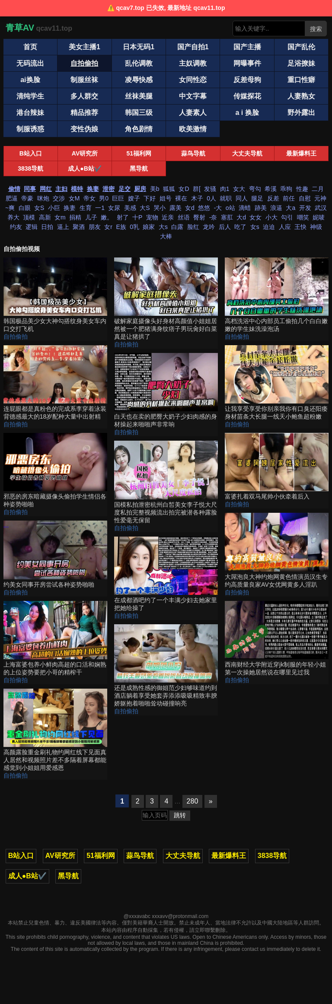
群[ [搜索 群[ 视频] (197, 188)
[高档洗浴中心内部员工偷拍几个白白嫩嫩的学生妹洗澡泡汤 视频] (277, 295)
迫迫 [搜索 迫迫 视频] (269, 226)
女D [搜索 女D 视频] (184, 188)
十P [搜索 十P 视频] (137, 217)
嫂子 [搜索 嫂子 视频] (134, 198)
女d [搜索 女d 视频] (190, 207)
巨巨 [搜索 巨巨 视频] (118, 198)
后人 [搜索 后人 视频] (225, 226)
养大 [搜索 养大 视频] (13, 217)
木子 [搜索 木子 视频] (197, 198)
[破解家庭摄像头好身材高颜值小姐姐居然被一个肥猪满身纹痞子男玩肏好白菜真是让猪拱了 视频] (166, 299)
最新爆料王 (301, 153)
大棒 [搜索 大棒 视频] (166, 236)
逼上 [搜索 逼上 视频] (63, 226)
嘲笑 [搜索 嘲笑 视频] (303, 217)
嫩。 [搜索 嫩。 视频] (107, 217)
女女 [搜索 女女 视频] (255, 217)
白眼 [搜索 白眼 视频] (25, 207)
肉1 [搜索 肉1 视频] (225, 188)
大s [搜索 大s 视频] (163, 226)
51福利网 (139, 153)
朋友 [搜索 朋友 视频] (95, 226)
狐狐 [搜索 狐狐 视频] (169, 188)
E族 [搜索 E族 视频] (121, 226)
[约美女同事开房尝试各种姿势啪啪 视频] (55, 554)
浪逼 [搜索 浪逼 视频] (276, 207)
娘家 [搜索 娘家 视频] (149, 226)
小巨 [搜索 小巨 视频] (54, 207)
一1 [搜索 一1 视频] (100, 207)
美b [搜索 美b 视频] (155, 188)
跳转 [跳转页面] (180, 815)
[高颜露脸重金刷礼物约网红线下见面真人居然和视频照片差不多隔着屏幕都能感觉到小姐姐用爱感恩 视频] (55, 730)
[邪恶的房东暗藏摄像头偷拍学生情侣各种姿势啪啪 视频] (55, 470)
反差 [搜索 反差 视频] (273, 198)
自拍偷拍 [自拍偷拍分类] (15, 336)
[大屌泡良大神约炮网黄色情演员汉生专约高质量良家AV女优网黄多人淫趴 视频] (277, 550)
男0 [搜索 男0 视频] (104, 198)
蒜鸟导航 (193, 153)
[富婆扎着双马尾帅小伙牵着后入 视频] (277, 467)
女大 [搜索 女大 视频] (239, 188)
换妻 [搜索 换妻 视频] (70, 207)
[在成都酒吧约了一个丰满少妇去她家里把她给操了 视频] (166, 574)
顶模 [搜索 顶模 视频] (29, 217)
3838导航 (30, 168)
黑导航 (139, 168)
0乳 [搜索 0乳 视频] (134, 226)
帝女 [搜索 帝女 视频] (89, 198)
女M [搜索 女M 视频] (74, 198)
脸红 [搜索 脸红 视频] (193, 226)
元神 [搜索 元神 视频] (320, 198)
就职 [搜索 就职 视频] (226, 198)
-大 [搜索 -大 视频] (218, 207)
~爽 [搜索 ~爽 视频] (10, 207)
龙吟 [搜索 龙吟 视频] (209, 226)
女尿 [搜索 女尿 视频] (114, 207)
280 (192, 801)
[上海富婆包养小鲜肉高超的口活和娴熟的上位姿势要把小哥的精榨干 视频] (55, 639)
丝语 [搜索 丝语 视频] (184, 217)
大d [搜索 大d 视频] (241, 217)
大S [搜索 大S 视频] (145, 207)
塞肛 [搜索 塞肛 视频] (227, 217)
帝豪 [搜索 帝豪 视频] (27, 198)
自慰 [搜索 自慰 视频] (305, 198)
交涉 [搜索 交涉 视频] (59, 198)
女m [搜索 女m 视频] (60, 217)
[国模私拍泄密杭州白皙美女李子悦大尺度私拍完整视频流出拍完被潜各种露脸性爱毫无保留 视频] (166, 482)
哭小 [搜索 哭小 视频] (159, 207)
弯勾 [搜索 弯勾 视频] (255, 188)
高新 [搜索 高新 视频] (45, 217)
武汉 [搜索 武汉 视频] (321, 207)
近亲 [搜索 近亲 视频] (168, 217)
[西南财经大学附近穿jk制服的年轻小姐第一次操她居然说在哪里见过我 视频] (277, 639)
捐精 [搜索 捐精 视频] (75, 217)
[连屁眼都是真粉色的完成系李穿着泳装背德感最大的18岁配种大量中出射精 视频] (55, 383)
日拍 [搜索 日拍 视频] (47, 226)
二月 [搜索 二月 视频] (318, 188)
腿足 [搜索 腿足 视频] (257, 198)
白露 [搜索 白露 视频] (177, 226)
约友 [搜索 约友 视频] (16, 226)
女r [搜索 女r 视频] (108, 226)
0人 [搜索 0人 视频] (211, 198)
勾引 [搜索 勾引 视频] (287, 217)
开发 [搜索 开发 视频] (305, 207)
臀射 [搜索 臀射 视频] (199, 217)
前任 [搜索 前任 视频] (289, 198)
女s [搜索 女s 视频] (254, 226)
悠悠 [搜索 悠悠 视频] (204, 207)
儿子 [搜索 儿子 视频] (91, 217)
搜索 (316, 28)
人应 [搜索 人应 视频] (285, 226)
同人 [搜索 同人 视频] (242, 198)
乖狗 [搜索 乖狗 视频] (286, 188)
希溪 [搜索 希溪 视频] (271, 188)
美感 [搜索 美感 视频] (130, 207)
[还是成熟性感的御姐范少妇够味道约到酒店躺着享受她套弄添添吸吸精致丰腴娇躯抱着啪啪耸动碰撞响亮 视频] (166, 666)
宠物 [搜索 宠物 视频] (152, 217)
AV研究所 (85, 153)
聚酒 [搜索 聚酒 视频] (79, 226)
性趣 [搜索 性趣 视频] (302, 188)
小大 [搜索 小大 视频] (271, 217)
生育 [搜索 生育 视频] (86, 207)
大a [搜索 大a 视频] (290, 207)
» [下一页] (211, 801)
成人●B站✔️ (85, 168)
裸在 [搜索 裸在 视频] (181, 198)
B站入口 (30, 153)
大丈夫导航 (247, 153)
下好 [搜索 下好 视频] (150, 198)
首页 (30, 47)
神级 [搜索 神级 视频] (316, 226)
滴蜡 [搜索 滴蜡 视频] (245, 207)
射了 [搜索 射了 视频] (123, 217)
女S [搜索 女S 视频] (39, 207)
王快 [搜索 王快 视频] (300, 226)
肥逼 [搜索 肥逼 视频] (12, 198)
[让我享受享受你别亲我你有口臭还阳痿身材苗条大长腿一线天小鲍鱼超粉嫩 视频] (277, 383)
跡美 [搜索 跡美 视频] (261, 207)
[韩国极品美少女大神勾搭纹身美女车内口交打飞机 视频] (55, 295)
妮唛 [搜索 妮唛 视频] (319, 217)
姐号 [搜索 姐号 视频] (166, 198)
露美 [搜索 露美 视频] (175, 207)
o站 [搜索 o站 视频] (230, 207)
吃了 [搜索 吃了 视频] (240, 226)
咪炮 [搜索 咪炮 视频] (43, 198)
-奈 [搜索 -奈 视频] (213, 217)
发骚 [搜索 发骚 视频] (210, 188)
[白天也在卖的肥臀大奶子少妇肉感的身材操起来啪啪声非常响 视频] (166, 391)
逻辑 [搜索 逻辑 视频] (32, 226)
